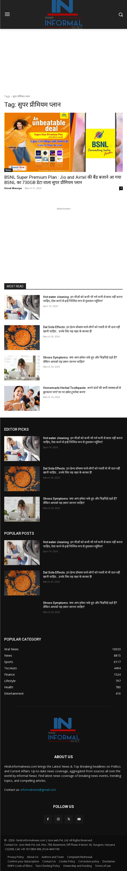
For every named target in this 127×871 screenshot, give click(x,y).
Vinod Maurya (13, 188)
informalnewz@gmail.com (38, 790)
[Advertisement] (63, 60)
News (8, 170)
